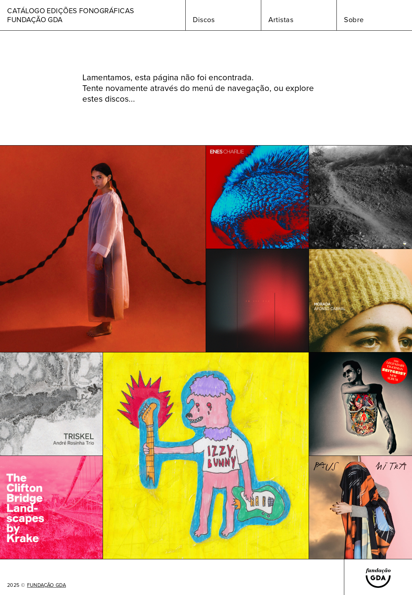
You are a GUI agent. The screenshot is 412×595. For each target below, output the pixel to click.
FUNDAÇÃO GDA (46, 585)
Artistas (280, 19)
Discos (204, 19)
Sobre (354, 19)
